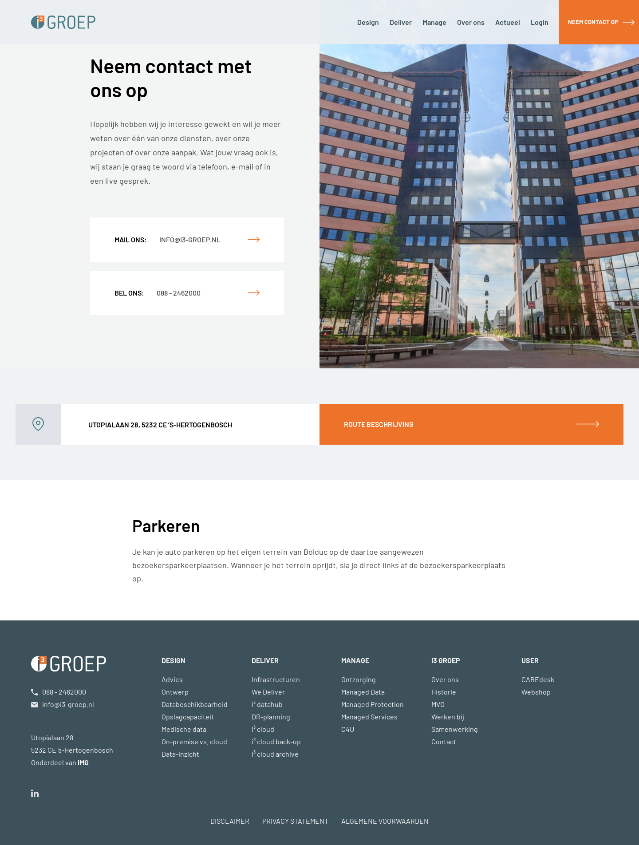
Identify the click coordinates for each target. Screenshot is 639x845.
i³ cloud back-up (276, 741)
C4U (347, 729)
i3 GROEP (445, 660)
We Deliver (268, 691)
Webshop (536, 691)
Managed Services (369, 716)
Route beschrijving (379, 424)
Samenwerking (454, 729)
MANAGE (355, 660)
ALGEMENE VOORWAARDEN (385, 821)
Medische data (184, 729)
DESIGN (173, 660)
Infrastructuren (276, 679)
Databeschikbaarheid (195, 704)
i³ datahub (267, 704)
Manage (434, 22)
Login (539, 22)
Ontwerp (175, 691)
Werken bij (447, 716)
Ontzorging (358, 679)
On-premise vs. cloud (194, 741)
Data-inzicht (180, 754)
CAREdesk (537, 679)
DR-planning (271, 716)
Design (368, 22)
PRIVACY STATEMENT (295, 821)
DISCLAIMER (229, 821)
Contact (443, 741)
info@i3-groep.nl (167, 239)
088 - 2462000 (157, 292)
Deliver (401, 22)
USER (530, 660)
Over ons (471, 22)
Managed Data (363, 691)
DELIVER (265, 660)
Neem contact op (593, 21)
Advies (172, 679)
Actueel (507, 22)
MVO (438, 704)
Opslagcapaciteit (188, 716)
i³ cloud (263, 729)
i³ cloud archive (275, 754)
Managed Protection (372, 704)
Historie (443, 691)
